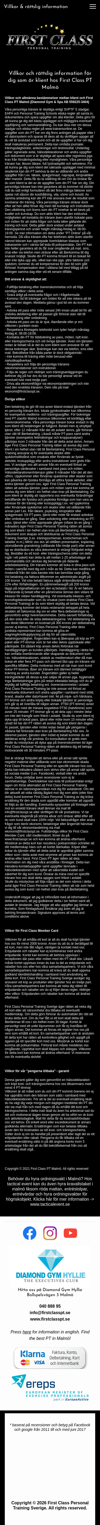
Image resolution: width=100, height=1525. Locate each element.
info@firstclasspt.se (50, 1312)
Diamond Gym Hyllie (62, 1290)
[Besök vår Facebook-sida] (30, 1233)
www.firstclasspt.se (50, 1319)
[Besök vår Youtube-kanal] (70, 1233)
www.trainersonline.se (60, 129)
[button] (93, 6)
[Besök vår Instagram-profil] (50, 1233)
